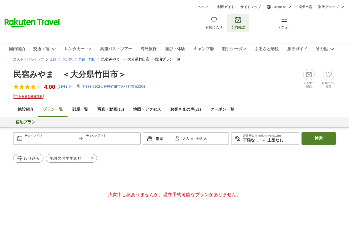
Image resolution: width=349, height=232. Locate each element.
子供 (199, 139)
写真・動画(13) (110, 109)
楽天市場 (305, 7)
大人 (186, 139)
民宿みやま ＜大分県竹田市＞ (69, 74)
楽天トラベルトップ (28, 59)
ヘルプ (203, 7)
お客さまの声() (185, 109)
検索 (319, 138)
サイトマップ (250, 7)
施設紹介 (26, 109)
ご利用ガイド (224, 7)
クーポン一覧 (222, 109)
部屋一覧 (80, 109)
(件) (64, 86)
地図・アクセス (147, 109)
